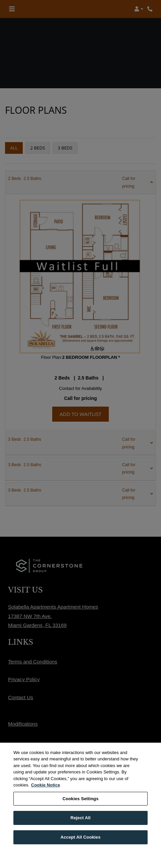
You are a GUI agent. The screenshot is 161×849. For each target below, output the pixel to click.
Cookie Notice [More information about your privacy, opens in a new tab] (45, 791)
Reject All (80, 824)
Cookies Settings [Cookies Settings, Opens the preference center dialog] (81, 805)
